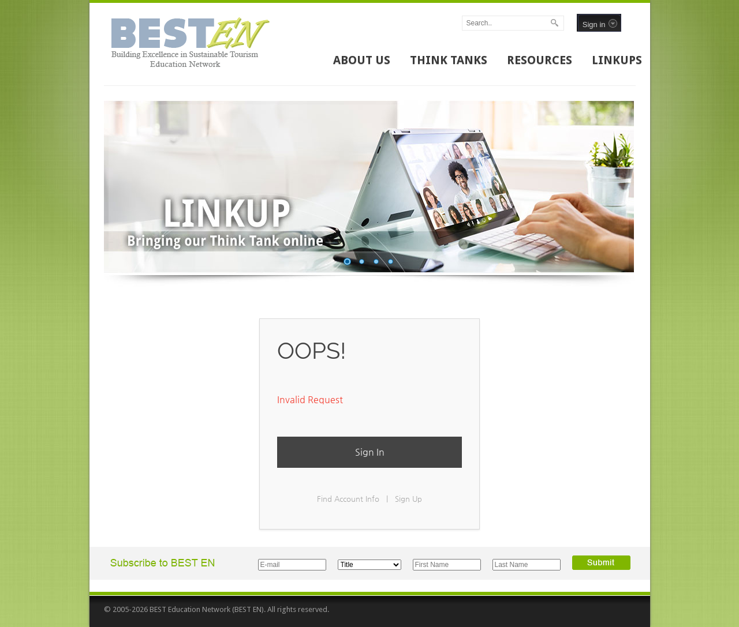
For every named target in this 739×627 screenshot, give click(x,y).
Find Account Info (348, 498)
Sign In (370, 451)
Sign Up (408, 498)
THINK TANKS (448, 60)
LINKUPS (617, 60)
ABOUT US (361, 60)
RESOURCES (539, 60)
